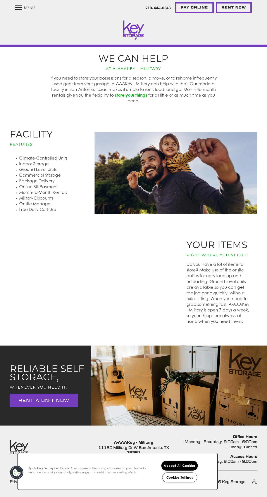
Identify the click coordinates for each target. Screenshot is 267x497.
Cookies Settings (179, 477)
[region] (117, 471)
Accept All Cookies (179, 465)
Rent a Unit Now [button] (44, 400)
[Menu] (25, 7)
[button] (194, 7)
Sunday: (234, 447)
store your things (131, 94)
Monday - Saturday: (203, 442)
